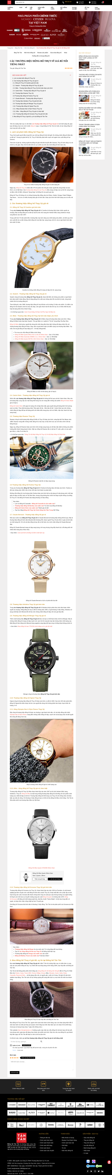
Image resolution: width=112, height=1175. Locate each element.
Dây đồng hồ (63, 8)
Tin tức (64, 1148)
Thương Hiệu (10, 8)
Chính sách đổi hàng (46, 1145)
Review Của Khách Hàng (69, 1140)
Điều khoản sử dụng (68, 1138)
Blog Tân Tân (18, 52)
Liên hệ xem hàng (55, 881)
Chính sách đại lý (45, 1148)
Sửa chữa (52, 8)
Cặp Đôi (31, 8)
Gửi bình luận (14, 1072)
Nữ (26, 7)
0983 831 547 (68, 1)
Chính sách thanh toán (46, 1143)
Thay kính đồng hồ (89, 1143)
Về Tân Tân (87, 8)
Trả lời (14, 1050)
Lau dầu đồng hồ (89, 1145)
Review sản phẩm (42, 52)
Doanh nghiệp (74, 8)
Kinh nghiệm (97, 8)
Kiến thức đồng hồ (29, 52)
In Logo (86, 1153)
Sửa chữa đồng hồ (55, 52)
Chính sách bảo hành (46, 1140)
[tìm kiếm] (55, 2)
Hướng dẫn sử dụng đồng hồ (40, 56)
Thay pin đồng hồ (89, 1140)
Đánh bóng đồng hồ (89, 1148)
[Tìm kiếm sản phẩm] (36, 2)
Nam (20, 7)
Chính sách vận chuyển (47, 1150)
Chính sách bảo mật (68, 1143)
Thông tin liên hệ (45, 1138)
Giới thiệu (65, 1145)
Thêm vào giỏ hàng (40, 881)
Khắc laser (87, 1150)
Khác (65, 52)
